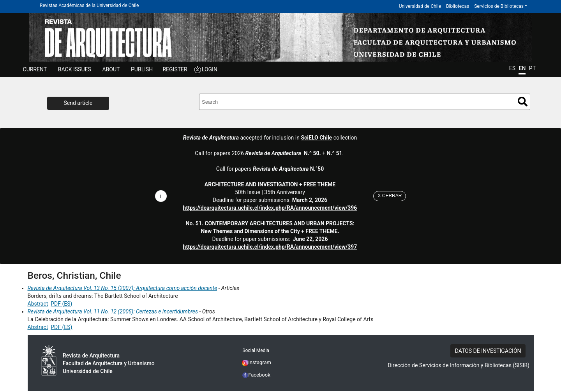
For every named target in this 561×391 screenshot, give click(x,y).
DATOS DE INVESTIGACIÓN (488, 351)
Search (522, 101)
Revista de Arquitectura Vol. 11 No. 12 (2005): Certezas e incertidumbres (113, 311)
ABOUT (111, 69)
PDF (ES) (61, 304)
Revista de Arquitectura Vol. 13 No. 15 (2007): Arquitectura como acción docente (122, 288)
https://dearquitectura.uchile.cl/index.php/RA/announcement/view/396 (270, 208)
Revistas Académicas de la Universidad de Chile (89, 5)
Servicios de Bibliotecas (499, 6)
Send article (78, 103)
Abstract (38, 304)
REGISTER (174, 69)
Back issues (74, 69)
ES (512, 68)
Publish (142, 69)
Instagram (256, 362)
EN (522, 68)
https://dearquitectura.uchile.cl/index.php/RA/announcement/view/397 (270, 247)
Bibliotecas (457, 6)
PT (532, 68)
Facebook (256, 375)
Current (35, 69)
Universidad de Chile (420, 6)
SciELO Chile (316, 137)
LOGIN (209, 69)
